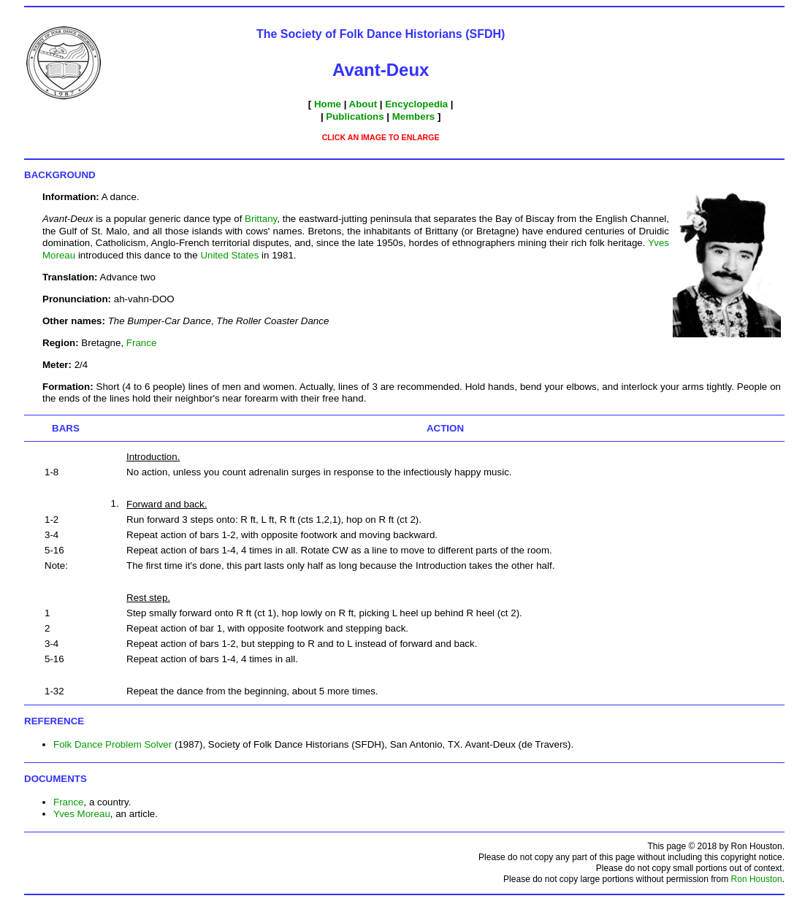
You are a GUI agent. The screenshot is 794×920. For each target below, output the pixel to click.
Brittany (261, 218)
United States (229, 255)
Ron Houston (756, 879)
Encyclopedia (416, 104)
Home (327, 104)
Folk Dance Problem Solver (112, 744)
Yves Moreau (81, 813)
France (141, 342)
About (363, 104)
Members (413, 116)
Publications (354, 116)
